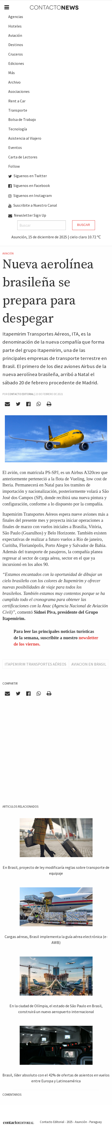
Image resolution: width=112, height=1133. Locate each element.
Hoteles (15, 26)
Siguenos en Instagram (30, 195)
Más (11, 72)
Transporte (17, 110)
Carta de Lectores (22, 157)
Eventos (15, 147)
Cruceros (15, 54)
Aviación (15, 35)
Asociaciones (19, 91)
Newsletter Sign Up (27, 215)
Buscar (83, 225)
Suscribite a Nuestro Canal (32, 205)
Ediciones (16, 63)
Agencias (15, 16)
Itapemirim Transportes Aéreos (35, 664)
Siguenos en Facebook (29, 185)
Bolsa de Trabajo (22, 119)
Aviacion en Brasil (88, 664)
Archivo (14, 82)
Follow (14, 166)
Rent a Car (17, 100)
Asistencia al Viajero (24, 138)
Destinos (15, 44)
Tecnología (17, 128)
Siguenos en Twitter (27, 175)
